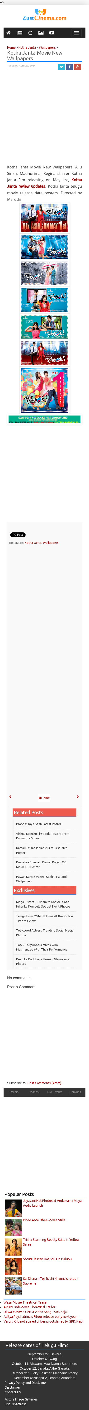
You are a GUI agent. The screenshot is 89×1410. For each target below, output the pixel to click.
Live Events (54, 1092)
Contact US (13, 1392)
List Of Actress (16, 1404)
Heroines (75, 1092)
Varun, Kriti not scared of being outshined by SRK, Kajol (44, 1321)
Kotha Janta (33, 542)
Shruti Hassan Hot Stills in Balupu (47, 1259)
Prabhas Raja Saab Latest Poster (38, 824)
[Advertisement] (44, 119)
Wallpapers (51, 542)
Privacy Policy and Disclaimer (26, 1383)
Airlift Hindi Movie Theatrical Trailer (29, 1307)
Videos (34, 1092)
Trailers (14, 1092)
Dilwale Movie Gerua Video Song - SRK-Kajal (36, 1312)
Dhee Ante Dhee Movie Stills (44, 1220)
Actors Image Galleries (21, 1399)
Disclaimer (12, 1387)
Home (44, 798)
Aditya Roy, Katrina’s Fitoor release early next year (40, 1317)
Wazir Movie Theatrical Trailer (26, 1302)
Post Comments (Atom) (44, 1083)
